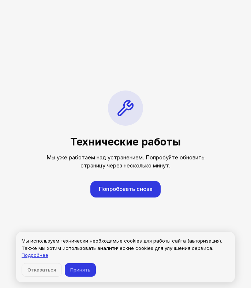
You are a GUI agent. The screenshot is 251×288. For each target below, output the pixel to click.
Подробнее (35, 255)
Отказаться (41, 270)
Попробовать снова (126, 188)
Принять (80, 270)
